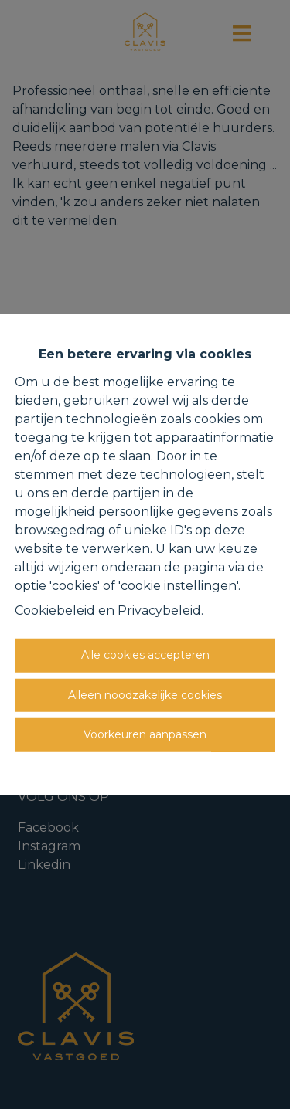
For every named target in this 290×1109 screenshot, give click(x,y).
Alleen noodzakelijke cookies (145, 694)
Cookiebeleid (55, 610)
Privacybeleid (159, 610)
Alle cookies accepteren (145, 655)
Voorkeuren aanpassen (145, 734)
